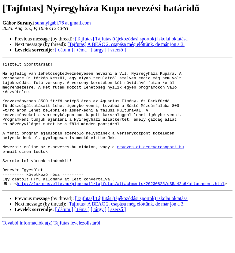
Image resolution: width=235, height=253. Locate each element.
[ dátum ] (64, 49)
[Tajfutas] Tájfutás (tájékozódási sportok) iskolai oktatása (131, 38)
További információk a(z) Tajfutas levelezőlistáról (51, 247)
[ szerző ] (117, 49)
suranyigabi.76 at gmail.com (63, 22)
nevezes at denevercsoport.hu (150, 164)
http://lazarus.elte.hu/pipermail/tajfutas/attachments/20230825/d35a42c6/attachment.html (121, 208)
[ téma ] (82, 49)
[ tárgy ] (98, 49)
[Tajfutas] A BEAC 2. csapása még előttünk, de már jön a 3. (126, 44)
